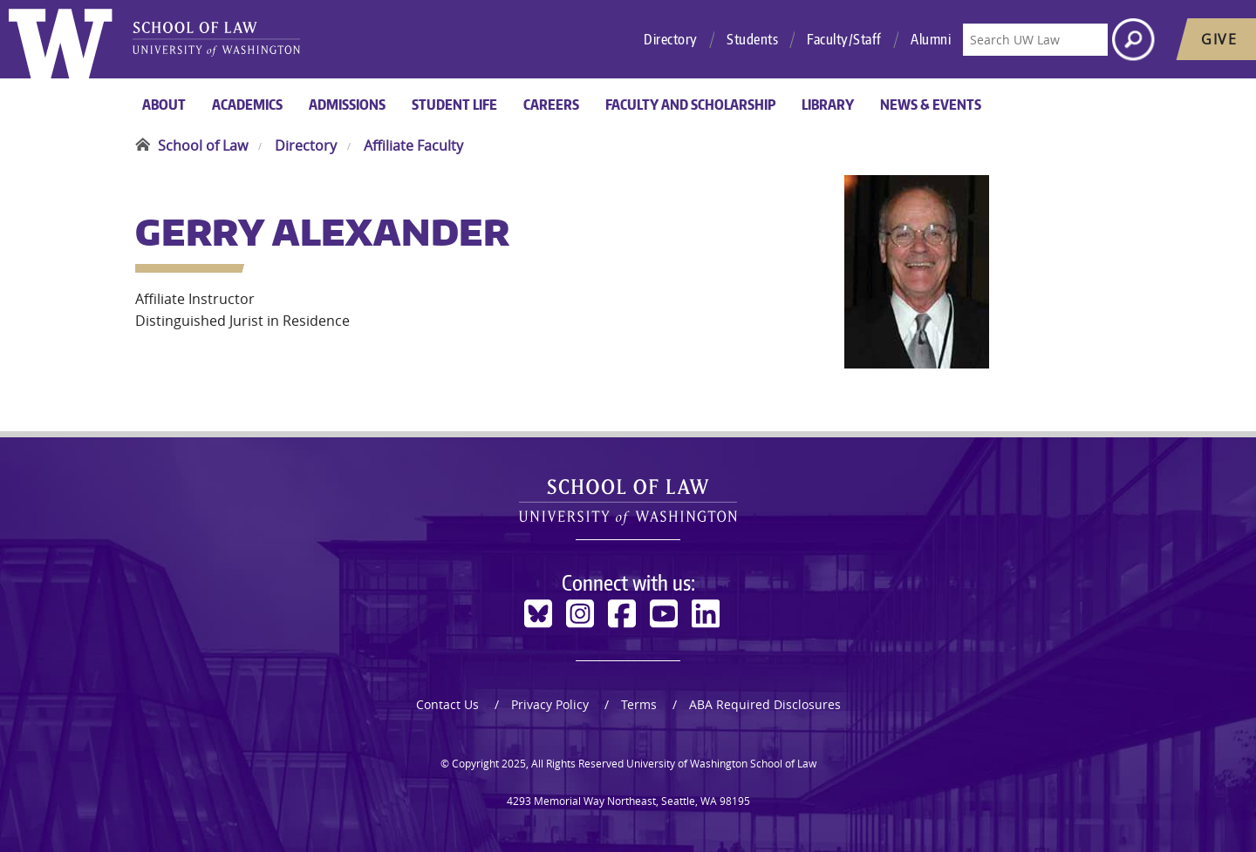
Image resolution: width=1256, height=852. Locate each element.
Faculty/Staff (844, 39)
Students (752, 39)
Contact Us (447, 704)
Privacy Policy (550, 704)
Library (828, 104)
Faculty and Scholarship (690, 104)
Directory (671, 39)
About (164, 104)
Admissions (347, 104)
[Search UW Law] (1035, 40)
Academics (247, 104)
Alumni (931, 39)
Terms (639, 704)
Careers (551, 104)
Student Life (454, 104)
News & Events (930, 104)
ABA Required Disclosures (765, 704)
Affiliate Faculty (413, 145)
